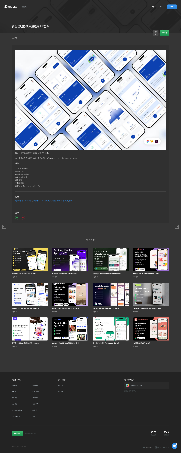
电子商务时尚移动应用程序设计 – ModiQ (25, 343)
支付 (49, 201)
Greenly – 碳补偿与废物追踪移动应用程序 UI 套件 (107, 273)
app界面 (14, 38)
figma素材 (19, 201)
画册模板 (15, 398)
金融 (58, 201)
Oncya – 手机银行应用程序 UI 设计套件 (106, 308)
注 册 (171, 6)
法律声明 (60, 391)
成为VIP (17, 433)
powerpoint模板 (17, 410)
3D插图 (34, 410)
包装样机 (35, 404)
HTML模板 (35, 391)
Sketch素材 (28, 201)
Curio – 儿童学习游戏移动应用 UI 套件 (146, 273)
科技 (54, 201)
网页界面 (35, 385)
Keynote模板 (16, 416)
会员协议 (60, 385)
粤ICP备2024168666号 (19, 447)
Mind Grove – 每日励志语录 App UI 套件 (65, 308)
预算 (71, 201)
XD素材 (36, 201)
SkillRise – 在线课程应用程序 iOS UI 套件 (147, 308)
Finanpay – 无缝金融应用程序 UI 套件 (64, 273)
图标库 (14, 391)
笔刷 (33, 416)
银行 (66, 201)
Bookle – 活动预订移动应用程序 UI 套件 (65, 343)
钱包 (62, 201)
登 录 (161, 7)
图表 (45, 201)
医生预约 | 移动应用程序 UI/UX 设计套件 (106, 343)
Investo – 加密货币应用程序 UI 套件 (24, 273)
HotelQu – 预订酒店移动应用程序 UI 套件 (25, 308)
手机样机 (35, 398)
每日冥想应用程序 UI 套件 (142, 343)
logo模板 (15, 404)
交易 (41, 201)
